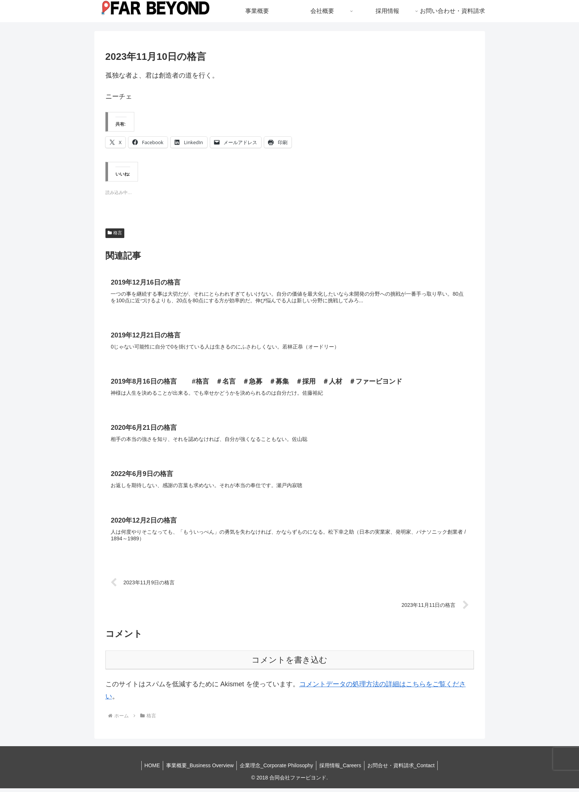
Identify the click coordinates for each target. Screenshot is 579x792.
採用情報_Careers (342, 769)
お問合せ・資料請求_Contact (404, 769)
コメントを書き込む (289, 663)
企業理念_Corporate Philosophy (276, 769)
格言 (115, 232)
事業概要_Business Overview (198, 769)
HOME (148, 769)
